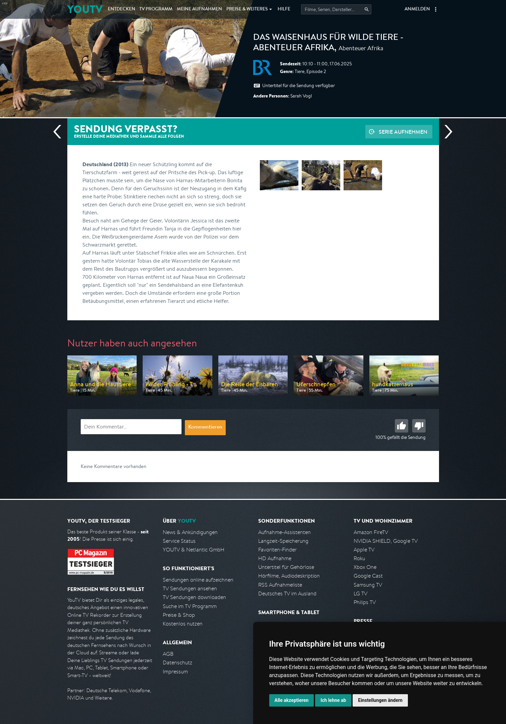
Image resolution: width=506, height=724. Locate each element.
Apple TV (364, 549)
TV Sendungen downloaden (194, 597)
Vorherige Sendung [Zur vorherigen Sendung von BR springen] (60, 131)
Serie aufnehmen (403, 131)
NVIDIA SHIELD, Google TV (386, 540)
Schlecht (419, 426)
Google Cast (368, 575)
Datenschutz (177, 662)
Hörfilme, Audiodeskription (289, 575)
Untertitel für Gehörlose (286, 567)
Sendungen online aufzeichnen (198, 579)
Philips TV (365, 602)
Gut (401, 426)
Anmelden (417, 9)
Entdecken (121, 9)
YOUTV (84, 9)
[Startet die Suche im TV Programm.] (336, 9)
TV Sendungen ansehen (190, 588)
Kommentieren (205, 427)
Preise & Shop (179, 614)
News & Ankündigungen (190, 532)
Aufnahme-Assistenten (284, 532)
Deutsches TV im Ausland (287, 593)
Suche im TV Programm (190, 606)
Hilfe (284, 9)
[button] (435, 9)
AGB (168, 653)
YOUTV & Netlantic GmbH (193, 549)
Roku (359, 558)
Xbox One (365, 567)
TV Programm (155, 9)
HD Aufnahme (274, 558)
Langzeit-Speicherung (283, 540)
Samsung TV (368, 584)
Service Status (179, 540)
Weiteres (247, 9)
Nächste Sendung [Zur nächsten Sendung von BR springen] (445, 131)
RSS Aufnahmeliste (280, 584)
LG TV (360, 593)
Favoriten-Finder (277, 549)
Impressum (175, 671)
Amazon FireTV (371, 532)
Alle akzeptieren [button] (292, 700)
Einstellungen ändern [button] (380, 700)
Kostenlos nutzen (183, 623)
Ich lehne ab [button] (333, 700)
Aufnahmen (199, 9)
